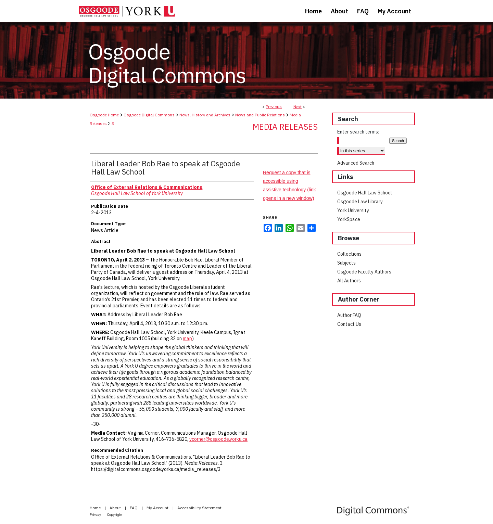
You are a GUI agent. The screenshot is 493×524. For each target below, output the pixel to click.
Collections (349, 254)
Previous (274, 106)
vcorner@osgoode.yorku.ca (218, 439)
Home (96, 507)
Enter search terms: (358, 132)
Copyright (115, 514)
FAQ (134, 507)
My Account (158, 507)
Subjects (346, 263)
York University (353, 210)
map (187, 338)
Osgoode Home (104, 114)
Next (297, 106)
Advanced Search (355, 163)
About (116, 507)
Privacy (96, 514)
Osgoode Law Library (360, 202)
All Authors (349, 281)
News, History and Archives (204, 114)
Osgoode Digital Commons (149, 114)
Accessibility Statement (199, 507)
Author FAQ (349, 315)
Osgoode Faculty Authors (364, 272)
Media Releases (285, 126)
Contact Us (349, 324)
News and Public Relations (260, 114)
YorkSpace (348, 219)
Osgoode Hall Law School (364, 193)
